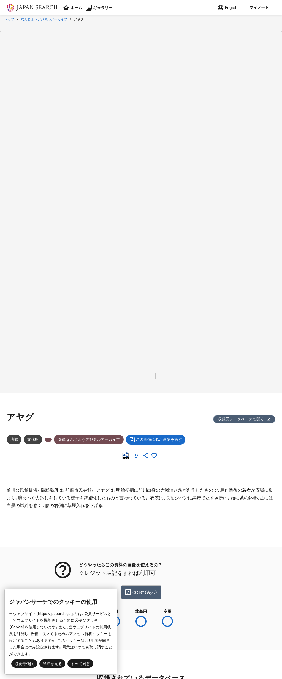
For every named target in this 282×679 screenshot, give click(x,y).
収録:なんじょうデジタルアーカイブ (89, 439)
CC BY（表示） (141, 592)
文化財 (33, 439)
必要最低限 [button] (24, 663)
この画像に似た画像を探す (155, 439)
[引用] (137, 455)
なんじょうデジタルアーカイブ (44, 19)
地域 (14, 439)
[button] (258, 8)
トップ (9, 19)
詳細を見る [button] (52, 663)
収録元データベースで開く (244, 419)
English (227, 7)
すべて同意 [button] (80, 663)
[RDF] (126, 455)
